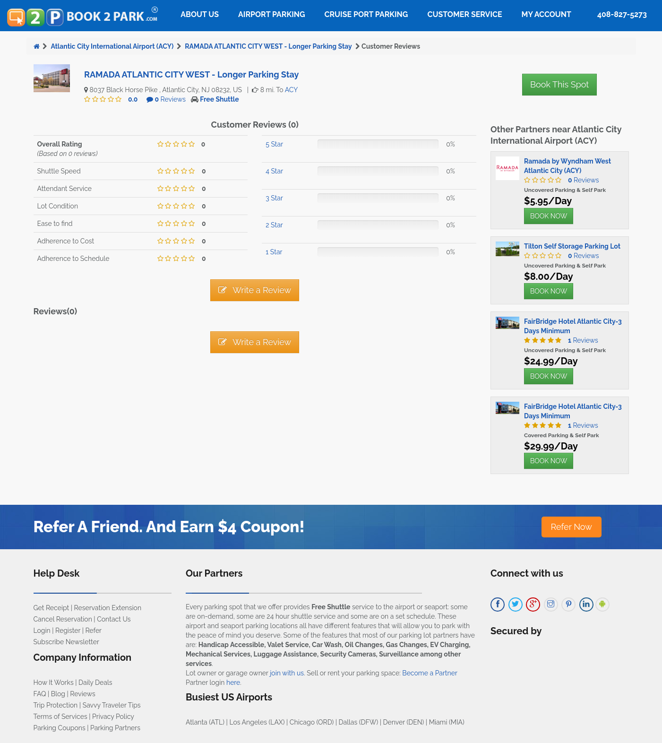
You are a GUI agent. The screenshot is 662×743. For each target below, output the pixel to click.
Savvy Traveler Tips (112, 705)
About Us (200, 14)
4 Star (274, 171)
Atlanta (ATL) (205, 722)
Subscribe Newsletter (66, 642)
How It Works (54, 682)
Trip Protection (56, 705)
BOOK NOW (548, 216)
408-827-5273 (622, 14)
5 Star (274, 144)
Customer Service (464, 14)
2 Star (274, 225)
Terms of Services (60, 716)
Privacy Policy (113, 716)
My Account (546, 14)
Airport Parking (271, 14)
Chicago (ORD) (312, 722)
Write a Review (254, 290)
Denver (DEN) (403, 722)
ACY (291, 90)
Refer (93, 630)
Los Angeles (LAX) (256, 722)
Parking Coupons (60, 728)
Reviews (170, 99)
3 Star (274, 198)
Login (42, 630)
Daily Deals (95, 682)
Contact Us (113, 619)
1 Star (274, 252)
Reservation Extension (108, 608)
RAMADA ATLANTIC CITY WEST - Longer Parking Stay (268, 46)
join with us (287, 673)
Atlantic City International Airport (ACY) (112, 46)
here (233, 682)
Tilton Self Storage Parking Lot (572, 246)
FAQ (40, 694)
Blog (58, 694)
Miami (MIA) (446, 722)
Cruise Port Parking (366, 14)
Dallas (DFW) (358, 722)
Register (67, 630)
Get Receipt (51, 608)
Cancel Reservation (63, 619)
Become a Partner (429, 673)
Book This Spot (559, 84)
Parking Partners (115, 728)
